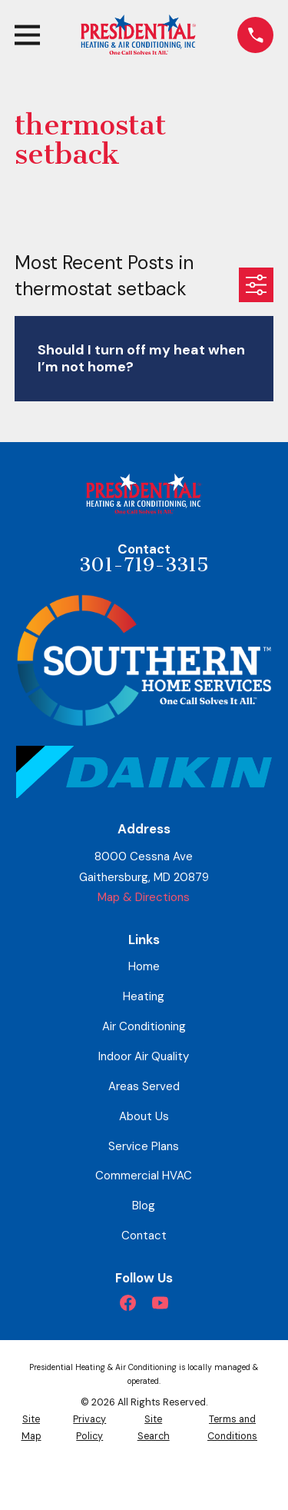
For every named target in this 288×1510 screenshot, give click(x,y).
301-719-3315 (144, 565)
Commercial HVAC (143, 1175)
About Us (144, 1116)
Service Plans (143, 1146)
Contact (144, 1235)
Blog (143, 1205)
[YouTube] (160, 1303)
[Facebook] (128, 1303)
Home (144, 966)
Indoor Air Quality (143, 1056)
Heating (143, 996)
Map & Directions (144, 897)
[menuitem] (31, 1428)
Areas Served (144, 1086)
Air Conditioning (144, 1026)
